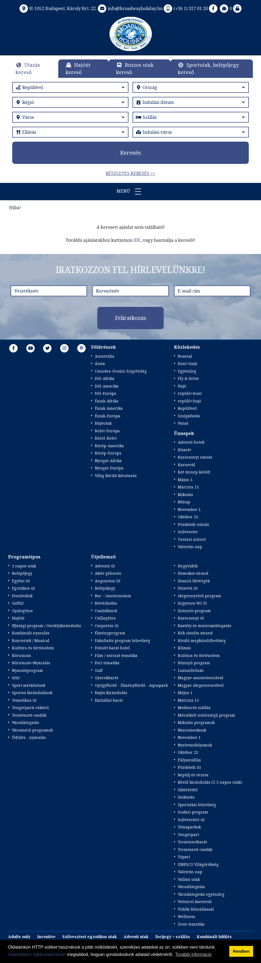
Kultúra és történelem (33, 647)
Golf (98, 670)
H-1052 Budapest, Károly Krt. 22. (57, 8)
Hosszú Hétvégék (194, 580)
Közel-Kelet (106, 438)
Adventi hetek (191, 442)
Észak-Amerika (109, 408)
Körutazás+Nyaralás (31, 662)
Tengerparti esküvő (30, 707)
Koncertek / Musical (30, 640)
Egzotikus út (23, 588)
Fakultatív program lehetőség (122, 640)
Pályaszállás (189, 759)
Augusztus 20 (107, 580)
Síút (16, 677)
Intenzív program (194, 610)
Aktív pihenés (108, 573)
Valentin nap (190, 546)
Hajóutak (103, 423)
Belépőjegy (22, 573)
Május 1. (185, 479)
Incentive (46, 936)
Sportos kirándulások (32, 692)
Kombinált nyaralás (30, 632)
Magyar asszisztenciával (200, 677)
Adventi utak (136, 936)
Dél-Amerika (107, 386)
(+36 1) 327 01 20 (185, 8)
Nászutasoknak (192, 730)
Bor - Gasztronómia (113, 595)
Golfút (18, 603)
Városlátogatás (25, 722)
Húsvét (184, 449)
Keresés (130, 152)
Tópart (184, 856)
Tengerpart (188, 834)
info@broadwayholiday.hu (130, 8)
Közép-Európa (108, 453)
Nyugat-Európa (109, 468)
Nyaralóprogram (27, 670)
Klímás (184, 647)
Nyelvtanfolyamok (195, 745)
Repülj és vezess (193, 774)
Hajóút (18, 618)
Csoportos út (106, 625)
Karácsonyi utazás (195, 457)
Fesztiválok (22, 595)
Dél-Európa (105, 393)
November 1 (189, 737)
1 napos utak (24, 565)
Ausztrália (104, 356)
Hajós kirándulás (111, 692)
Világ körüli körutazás (116, 475)
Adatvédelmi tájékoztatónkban (37, 954)
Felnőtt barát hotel (112, 647)
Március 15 (188, 700)
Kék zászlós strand (195, 632)
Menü (131, 191)
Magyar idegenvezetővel (201, 685)
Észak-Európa (107, 415)
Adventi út (105, 565)
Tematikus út (24, 700)
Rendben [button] (241, 951)
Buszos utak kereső (135, 68)
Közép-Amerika (109, 445)
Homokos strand (193, 573)
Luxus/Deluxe (191, 670)
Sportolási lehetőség (197, 804)
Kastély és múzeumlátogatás (204, 625)
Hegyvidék (188, 565)
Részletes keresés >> (130, 173)
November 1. (189, 509)
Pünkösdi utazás (193, 524)
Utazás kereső (27, 68)
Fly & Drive (188, 378)
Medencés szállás (194, 707)
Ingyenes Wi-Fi (192, 603)
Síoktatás (186, 797)
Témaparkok (189, 826)
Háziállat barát (109, 700)
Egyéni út (21, 580)
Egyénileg (187, 371)
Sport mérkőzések (28, 685)
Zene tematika (191, 924)
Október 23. (188, 516)
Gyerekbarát (106, 677)
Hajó (182, 386)
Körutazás (21, 655)
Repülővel (187, 408)
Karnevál (186, 464)
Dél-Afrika (104, 378)
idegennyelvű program (199, 595)
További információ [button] (193, 954)
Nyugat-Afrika (108, 460)
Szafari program (193, 812)
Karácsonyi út (191, 618)
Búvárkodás (106, 603)
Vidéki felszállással (196, 909)
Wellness (186, 916)
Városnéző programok (32, 730)
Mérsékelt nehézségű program (206, 715)
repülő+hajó (189, 400)
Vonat (183, 423)
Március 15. (188, 487)
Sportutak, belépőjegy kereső (208, 68)
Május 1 (185, 692)
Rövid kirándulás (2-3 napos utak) (210, 782)
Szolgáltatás (189, 415)
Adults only (19, 936)
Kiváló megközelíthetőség (202, 640)
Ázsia (100, 363)
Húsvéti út (188, 588)
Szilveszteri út (191, 819)
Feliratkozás (130, 318)
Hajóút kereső (78, 68)
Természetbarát (192, 841)
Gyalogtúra (22, 610)
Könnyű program (194, 662)
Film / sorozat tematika (116, 655)
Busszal (185, 356)
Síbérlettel (188, 789)
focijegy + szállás (172, 936)
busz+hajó (187, 363)
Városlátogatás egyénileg (201, 894)
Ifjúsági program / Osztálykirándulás (46, 625)
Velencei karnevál (195, 901)
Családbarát (106, 610)
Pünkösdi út (189, 767)
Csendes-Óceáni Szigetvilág (121, 371)
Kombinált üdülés (214, 936)
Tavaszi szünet (192, 539)
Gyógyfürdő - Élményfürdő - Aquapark (131, 685)
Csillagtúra (105, 618)
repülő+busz (190, 393)
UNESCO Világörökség (198, 864)
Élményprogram (110, 632)
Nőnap (184, 501)
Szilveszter (188, 531)
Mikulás (185, 494)
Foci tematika (107, 662)
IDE (137, 240)
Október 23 (188, 752)
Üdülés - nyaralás (29, 737)
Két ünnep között (194, 472)
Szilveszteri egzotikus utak (89, 936)
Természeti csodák (29, 715)
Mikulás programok (196, 722)
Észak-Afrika (106, 400)
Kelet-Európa (107, 430)
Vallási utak (189, 879)
